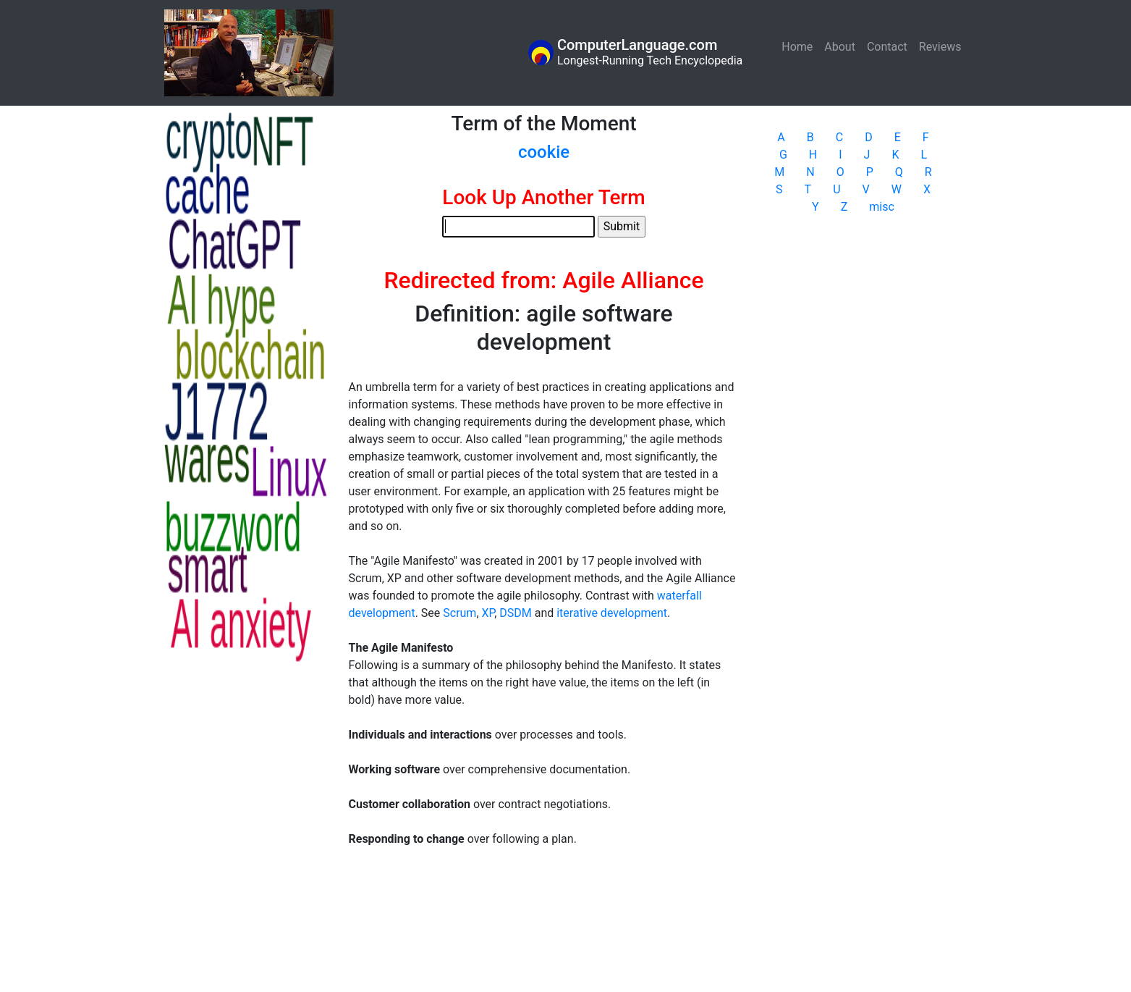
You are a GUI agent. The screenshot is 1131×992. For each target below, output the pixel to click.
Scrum (459, 613)
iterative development (611, 613)
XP (488, 613)
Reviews (940, 47)
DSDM (515, 613)
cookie (543, 152)
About (839, 47)
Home (799, 46)
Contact (887, 47)
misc (881, 207)
